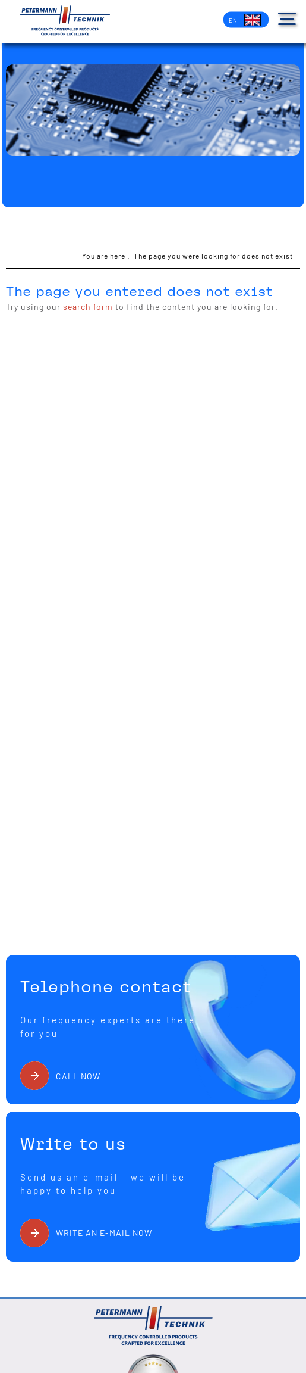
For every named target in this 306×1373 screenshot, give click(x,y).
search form (88, 306)
